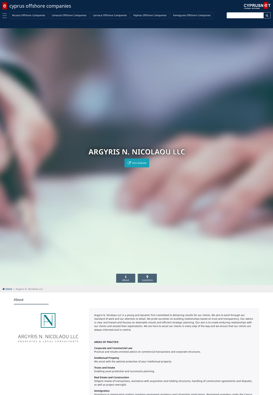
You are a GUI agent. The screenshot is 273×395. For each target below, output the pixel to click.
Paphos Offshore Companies (150, 15)
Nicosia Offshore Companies (28, 15)
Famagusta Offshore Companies (192, 15)
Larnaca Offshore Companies (110, 15)
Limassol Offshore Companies (69, 15)
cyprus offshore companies (40, 5)
